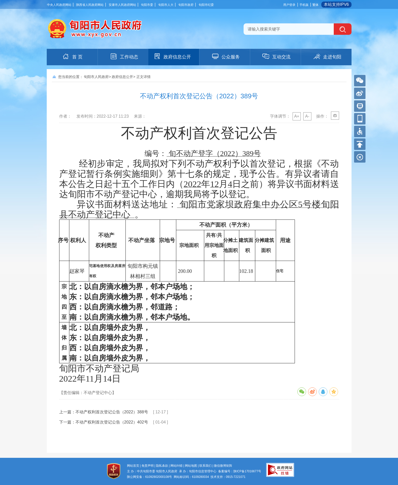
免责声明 (147, 465)
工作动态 (124, 56)
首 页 (72, 56)
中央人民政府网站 (59, 5)
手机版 (304, 5)
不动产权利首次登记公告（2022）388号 (111, 412)
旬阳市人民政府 (96, 77)
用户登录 (289, 5)
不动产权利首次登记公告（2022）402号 (111, 422)
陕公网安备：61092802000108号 (149, 477)
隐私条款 (162, 465)
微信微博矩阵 (223, 465)
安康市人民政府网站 (122, 5)
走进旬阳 (327, 56)
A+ (296, 116)
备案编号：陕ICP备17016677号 (239, 471)
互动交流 (276, 56)
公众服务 (225, 56)
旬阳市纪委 (206, 5)
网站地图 (191, 465)
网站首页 (133, 465)
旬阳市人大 (165, 5)
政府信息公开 (172, 56)
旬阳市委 (147, 5)
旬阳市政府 (186, 5)
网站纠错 (176, 465)
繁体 (315, 5)
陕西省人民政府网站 (90, 5)
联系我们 (205, 465)
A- (307, 116)
